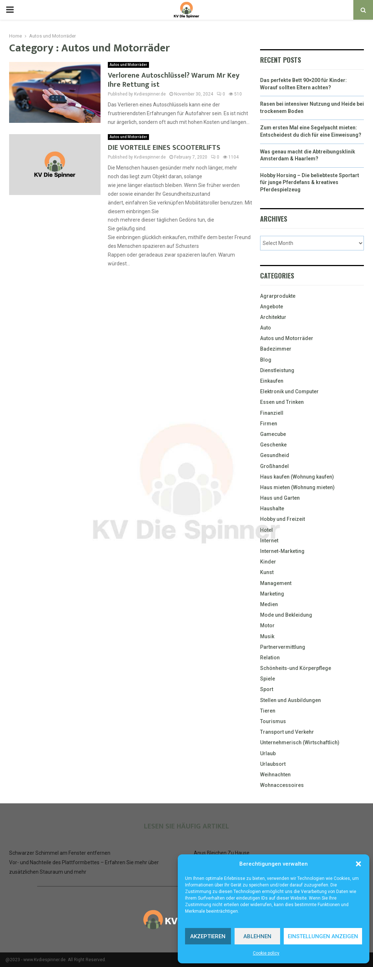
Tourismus (273, 721)
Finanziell (271, 413)
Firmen (268, 423)
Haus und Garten (280, 498)
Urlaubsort (273, 764)
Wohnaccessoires (282, 785)
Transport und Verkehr (287, 732)
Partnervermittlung (282, 647)
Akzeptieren (207, 936)
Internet (269, 540)
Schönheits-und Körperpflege (295, 668)
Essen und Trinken (282, 402)
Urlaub (268, 753)
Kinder (268, 562)
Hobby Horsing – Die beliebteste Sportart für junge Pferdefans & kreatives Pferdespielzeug (309, 182)
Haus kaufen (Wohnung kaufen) (297, 477)
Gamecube (273, 434)
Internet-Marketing (282, 551)
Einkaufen (271, 381)
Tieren (267, 711)
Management (275, 583)
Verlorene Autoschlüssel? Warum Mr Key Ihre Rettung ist (173, 80)
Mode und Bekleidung (286, 615)
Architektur (273, 317)
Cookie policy (266, 953)
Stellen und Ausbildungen (290, 700)
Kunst (267, 572)
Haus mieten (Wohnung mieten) (297, 487)
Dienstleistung (277, 370)
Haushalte (272, 508)
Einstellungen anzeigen (323, 936)
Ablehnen (257, 936)
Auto (265, 328)
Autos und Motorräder (128, 65)
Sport (266, 689)
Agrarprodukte (277, 296)
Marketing (272, 594)
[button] (358, 863)
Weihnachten (275, 774)
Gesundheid (274, 455)
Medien (269, 604)
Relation (270, 657)
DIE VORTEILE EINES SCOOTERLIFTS (164, 147)
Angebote (271, 306)
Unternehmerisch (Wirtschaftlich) (299, 742)
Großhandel (274, 466)
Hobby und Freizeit (282, 519)
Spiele (267, 679)
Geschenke (273, 445)
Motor (267, 625)
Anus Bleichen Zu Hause (222, 853)
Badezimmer (275, 349)
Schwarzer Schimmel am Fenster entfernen (59, 853)
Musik (267, 636)
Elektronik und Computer (289, 391)
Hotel (266, 530)
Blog (265, 360)
